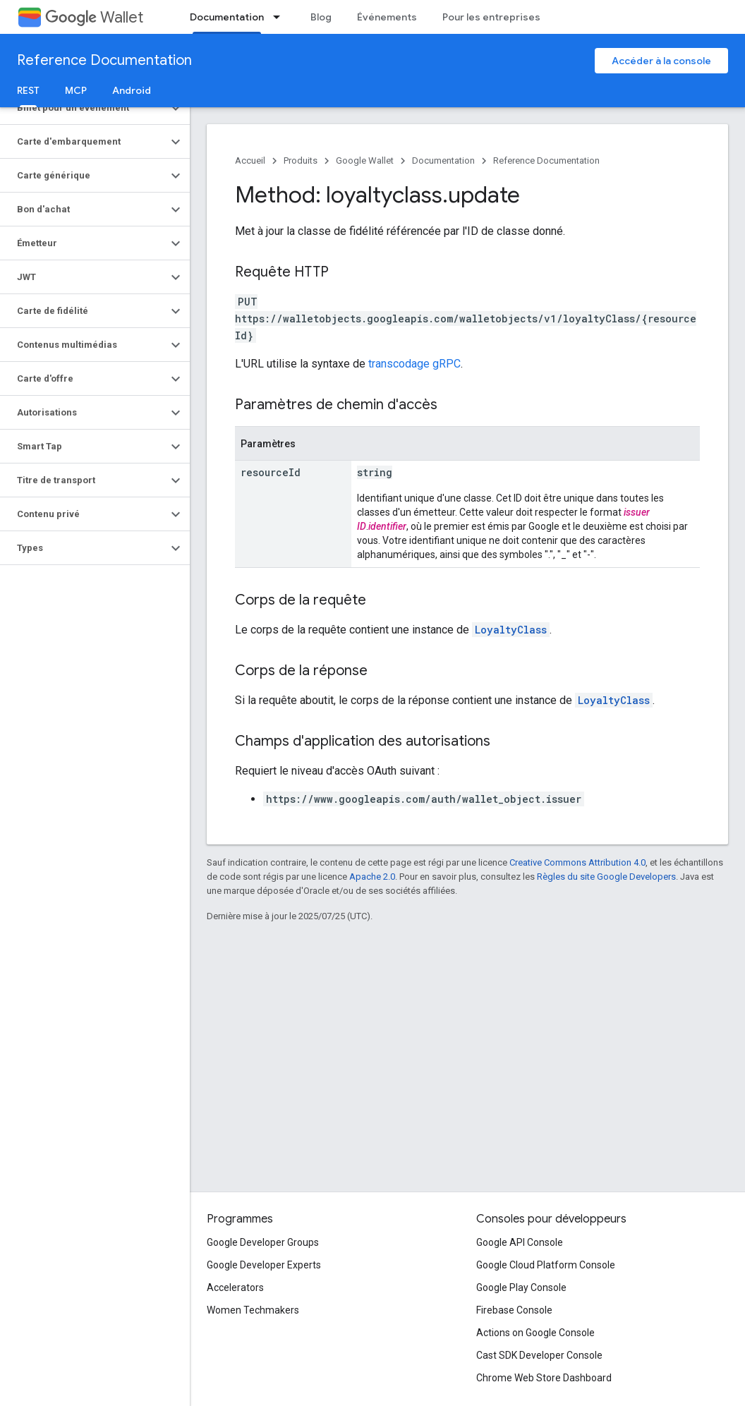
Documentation (443, 160)
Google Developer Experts (264, 1265)
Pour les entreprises (491, 17)
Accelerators (235, 1287)
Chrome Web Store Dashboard (544, 1377)
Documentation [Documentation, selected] (227, 17)
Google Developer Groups (263, 1242)
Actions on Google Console (535, 1332)
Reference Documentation (104, 60)
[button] (83, 107)
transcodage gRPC (414, 363)
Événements (387, 17)
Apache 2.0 (372, 876)
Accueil (250, 160)
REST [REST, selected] (28, 90)
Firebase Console (514, 1310)
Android (131, 90)
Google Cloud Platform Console (545, 1265)
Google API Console (519, 1242)
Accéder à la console (661, 60)
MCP (76, 90)
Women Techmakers (253, 1310)
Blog (321, 17)
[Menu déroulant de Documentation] (281, 17)
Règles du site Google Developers (606, 876)
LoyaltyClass (511, 629)
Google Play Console (521, 1287)
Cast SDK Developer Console (539, 1355)
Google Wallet (365, 160)
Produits (300, 160)
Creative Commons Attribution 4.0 (577, 862)
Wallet (94, 17)
